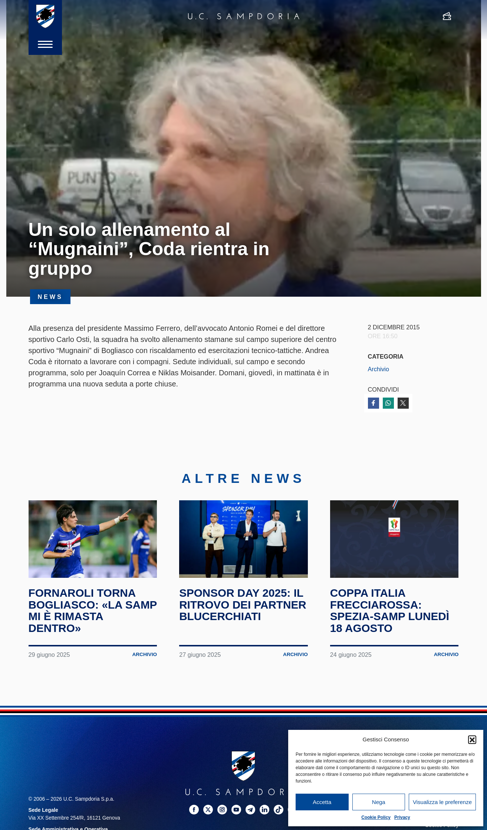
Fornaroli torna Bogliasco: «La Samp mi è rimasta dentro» (84, 613)
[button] (472, 739)
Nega (378, 802)
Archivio (378, 369)
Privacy (402, 817)
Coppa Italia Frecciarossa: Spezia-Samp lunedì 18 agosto (390, 613)
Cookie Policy (376, 817)
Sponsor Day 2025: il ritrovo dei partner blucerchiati (243, 607)
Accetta (322, 802)
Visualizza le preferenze (442, 802)
